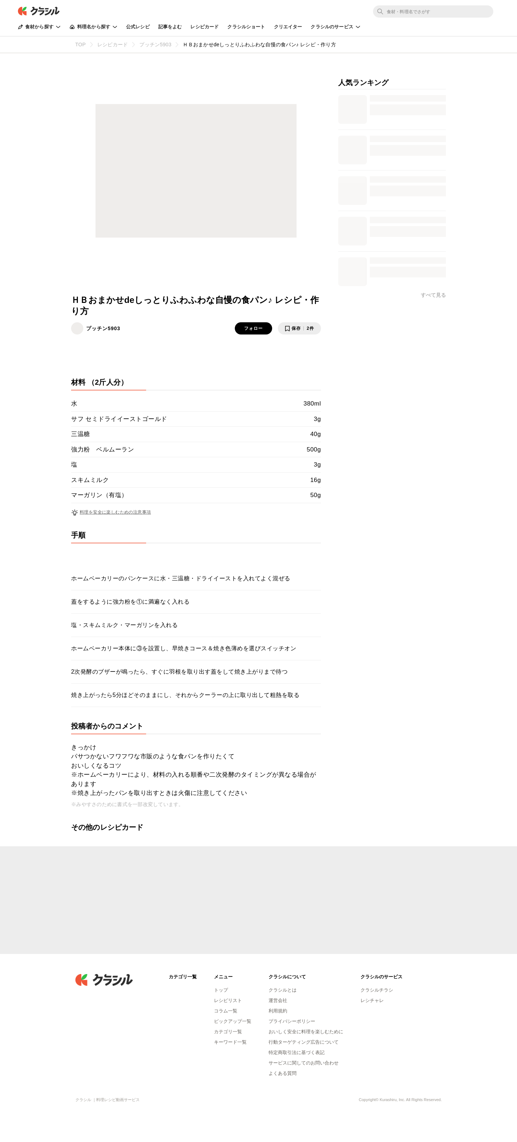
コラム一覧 (225, 1011)
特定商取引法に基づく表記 (297, 1052)
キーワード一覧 (230, 1042)
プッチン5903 (103, 328)
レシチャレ (372, 1000)
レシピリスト (228, 1000)
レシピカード (204, 26)
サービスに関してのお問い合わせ (304, 1063)
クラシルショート (246, 26)
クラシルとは (283, 990)
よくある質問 (283, 1073)
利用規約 (278, 1011)
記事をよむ (170, 26)
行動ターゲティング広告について (304, 1042)
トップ (221, 990)
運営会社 (278, 1000)
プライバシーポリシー (292, 1021)
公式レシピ (138, 26)
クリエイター (288, 26)
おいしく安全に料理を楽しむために (306, 1031)
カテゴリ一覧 (228, 1031)
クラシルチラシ (376, 990)
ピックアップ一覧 (232, 1021)
